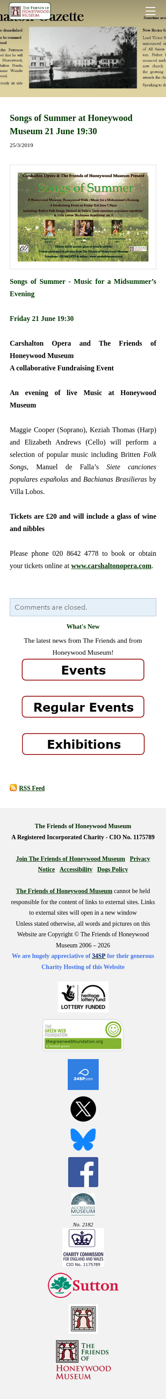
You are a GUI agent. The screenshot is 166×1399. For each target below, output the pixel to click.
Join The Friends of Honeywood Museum (70, 859)
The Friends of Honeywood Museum (64, 891)
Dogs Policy (112, 869)
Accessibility (76, 869)
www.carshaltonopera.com (111, 565)
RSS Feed (32, 788)
